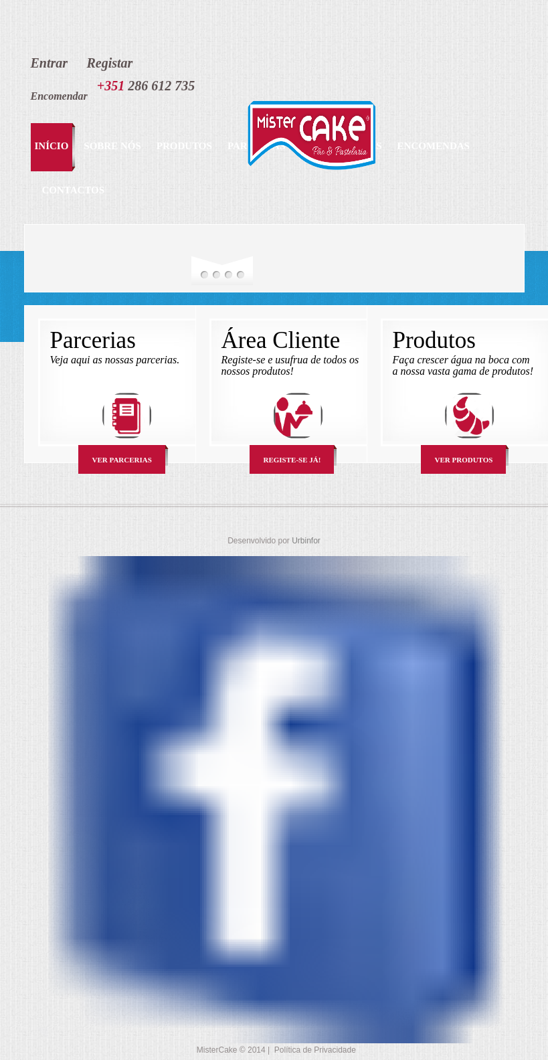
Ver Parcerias (122, 460)
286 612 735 (146, 85)
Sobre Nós (112, 146)
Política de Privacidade (315, 1050)
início (52, 146)
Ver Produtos (464, 460)
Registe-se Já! (292, 460)
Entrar (49, 63)
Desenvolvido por (259, 540)
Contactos (73, 190)
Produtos (184, 146)
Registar (109, 63)
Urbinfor (306, 540)
